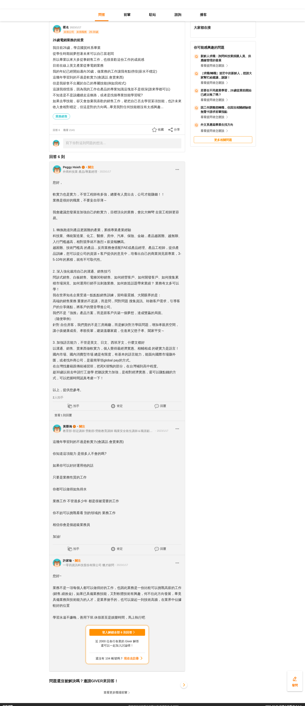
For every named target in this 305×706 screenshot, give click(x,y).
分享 (177, 129)
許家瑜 (67, 560)
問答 (101, 15)
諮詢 (178, 15)
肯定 (120, 406)
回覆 (163, 406)
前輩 (127, 15)
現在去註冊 (131, 658)
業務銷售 (61, 116)
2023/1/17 (75, 27)
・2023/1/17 (104, 171)
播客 (203, 15)
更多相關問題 (223, 140)
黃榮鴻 (67, 426)
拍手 (76, 406)
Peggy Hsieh (72, 167)
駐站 (152, 15)
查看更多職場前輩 (115, 692)
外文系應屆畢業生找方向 (217, 124)
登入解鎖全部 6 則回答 (117, 632)
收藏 (161, 129)
